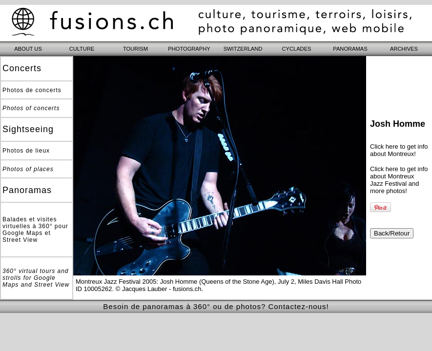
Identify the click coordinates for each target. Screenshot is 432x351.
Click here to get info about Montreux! (399, 150)
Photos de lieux (26, 150)
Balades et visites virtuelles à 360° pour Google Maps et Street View (35, 229)
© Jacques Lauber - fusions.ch (159, 288)
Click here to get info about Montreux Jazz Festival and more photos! (399, 180)
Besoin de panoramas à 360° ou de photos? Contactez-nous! (216, 306)
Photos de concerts (32, 90)
